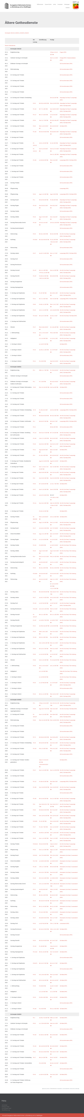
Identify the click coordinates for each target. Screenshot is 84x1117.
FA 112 (34, 781)
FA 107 (34, 276)
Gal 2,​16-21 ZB (53, 1074)
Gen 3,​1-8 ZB (53, 770)
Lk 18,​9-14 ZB (42, 1074)
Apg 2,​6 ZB (52, 194)
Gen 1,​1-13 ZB (42, 838)
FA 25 (34, 550)
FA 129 (34, 866)
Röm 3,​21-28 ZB (43, 387)
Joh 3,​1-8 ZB (53, 516)
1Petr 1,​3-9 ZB (53, 889)
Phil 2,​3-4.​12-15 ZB (43, 556)
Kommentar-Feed (6, 1108)
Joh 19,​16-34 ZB (43, 573)
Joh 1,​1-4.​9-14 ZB (43, 332)
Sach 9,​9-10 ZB (54, 361)
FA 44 (34, 631)
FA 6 (34, 478)
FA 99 (34, 844)
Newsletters (59, 1088)
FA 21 (34, 427)
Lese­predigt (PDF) (64, 160)
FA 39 (34, 239)
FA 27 (34, 466)
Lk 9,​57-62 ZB (42, 603)
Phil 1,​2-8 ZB (42, 748)
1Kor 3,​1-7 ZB (42, 120)
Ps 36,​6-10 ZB (42, 781)
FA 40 (34, 1074)
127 (36, 616)
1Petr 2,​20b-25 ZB (54, 883)
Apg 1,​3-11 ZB (42, 533)
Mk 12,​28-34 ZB (54, 126)
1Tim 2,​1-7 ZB (42, 866)
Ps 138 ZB (41, 946)
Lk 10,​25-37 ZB (42, 620)
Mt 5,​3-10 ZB (43, 278)
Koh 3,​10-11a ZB (54, 472)
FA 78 (34, 410)
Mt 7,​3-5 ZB (53, 432)
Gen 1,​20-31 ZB (43, 815)
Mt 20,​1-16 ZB (42, 951)
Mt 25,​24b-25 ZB (54, 131)
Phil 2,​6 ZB (52, 332)
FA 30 (34, 562)
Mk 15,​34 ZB (54, 242)
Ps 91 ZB (41, 1063)
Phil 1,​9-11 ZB (53, 748)
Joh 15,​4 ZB (53, 410)
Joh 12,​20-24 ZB (54, 597)
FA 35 (34, 682)
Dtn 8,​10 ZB (53, 97)
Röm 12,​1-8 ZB (53, 643)
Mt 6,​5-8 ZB (53, 866)
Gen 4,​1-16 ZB (42, 714)
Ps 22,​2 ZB (52, 239)
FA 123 (34, 603)
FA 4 (34, 455)
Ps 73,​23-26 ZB (54, 370)
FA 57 (34, 489)
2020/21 (17, 33)
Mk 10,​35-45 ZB (43, 591)
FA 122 (34, 545)
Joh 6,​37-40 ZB (42, 495)
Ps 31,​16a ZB (53, 660)
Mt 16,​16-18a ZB (54, 120)
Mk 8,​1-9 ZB (42, 1057)
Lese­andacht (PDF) (64, 923)
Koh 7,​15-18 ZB (54, 951)
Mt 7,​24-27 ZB (53, 940)
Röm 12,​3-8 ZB (53, 974)
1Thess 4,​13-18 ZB (43, 703)
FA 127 (34, 270)
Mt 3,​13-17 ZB (42, 315)
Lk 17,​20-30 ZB (42, 1023)
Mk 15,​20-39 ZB (43, 239)
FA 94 (34, 126)
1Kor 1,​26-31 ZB (43, 643)
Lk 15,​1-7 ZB (53, 483)
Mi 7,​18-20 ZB (42, 483)
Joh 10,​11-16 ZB (43, 222)
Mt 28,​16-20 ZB (42, 810)
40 (36, 239)
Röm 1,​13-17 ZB (54, 304)
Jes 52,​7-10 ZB (53, 986)
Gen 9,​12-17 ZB (43, 432)
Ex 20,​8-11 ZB (42, 1034)
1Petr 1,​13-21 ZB (54, 929)
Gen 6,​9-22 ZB (42, 478)
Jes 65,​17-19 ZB (43, 1017)
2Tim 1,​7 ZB (53, 923)
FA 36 (34, 665)
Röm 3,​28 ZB (53, 720)
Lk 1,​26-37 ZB (42, 344)
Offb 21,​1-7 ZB (42, 370)
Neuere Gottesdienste (10, 45)
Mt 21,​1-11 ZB (42, 694)
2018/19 (27, 33)
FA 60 (34, 304)
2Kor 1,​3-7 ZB (53, 253)
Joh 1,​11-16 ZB (42, 883)
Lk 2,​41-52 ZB (42, 654)
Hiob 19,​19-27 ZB (54, 591)
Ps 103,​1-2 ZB (54, 497)
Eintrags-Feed (5, 1106)
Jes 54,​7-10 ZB (42, 253)
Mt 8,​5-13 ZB (42, 637)
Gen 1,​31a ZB (53, 217)
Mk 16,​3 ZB (53, 234)
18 (36, 951)
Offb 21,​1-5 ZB (53, 1017)
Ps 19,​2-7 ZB (42, 827)
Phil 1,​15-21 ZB (54, 855)
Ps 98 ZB (41, 545)
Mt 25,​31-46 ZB (42, 103)
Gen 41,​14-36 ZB (43, 148)
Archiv (48, 1088)
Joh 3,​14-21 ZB (42, 608)
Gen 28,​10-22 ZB (43, 205)
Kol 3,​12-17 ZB (42, 872)
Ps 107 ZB (41, 293)
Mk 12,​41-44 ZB (54, 980)
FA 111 (34, 503)
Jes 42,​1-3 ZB (53, 315)
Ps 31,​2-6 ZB (42, 912)
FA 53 (34, 194)
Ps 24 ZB (41, 361)
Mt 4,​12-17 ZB (53, 963)
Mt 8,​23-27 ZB (42, 421)
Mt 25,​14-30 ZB (42, 131)
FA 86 (34, 708)
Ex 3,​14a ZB (53, 327)
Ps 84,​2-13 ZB (42, 511)
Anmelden (4, 1105)
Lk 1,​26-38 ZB (42, 677)
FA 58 (34, 472)
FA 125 (34, 222)
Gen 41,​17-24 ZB (54, 148)
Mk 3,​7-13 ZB (42, 114)
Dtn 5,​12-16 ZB (42, 878)
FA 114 (34, 432)
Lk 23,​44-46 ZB (53, 912)
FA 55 (34, 483)
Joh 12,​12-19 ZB (43, 579)
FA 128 (34, 131)
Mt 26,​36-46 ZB (42, 917)
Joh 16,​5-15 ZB (42, 528)
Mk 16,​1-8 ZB (42, 234)
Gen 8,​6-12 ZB (42, 444)
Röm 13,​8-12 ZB (54, 694)
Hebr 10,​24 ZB (53, 708)
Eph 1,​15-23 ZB (54, 533)
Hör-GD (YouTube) (64, 234)
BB (53, 54)
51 (36, 855)
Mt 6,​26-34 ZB (42, 742)
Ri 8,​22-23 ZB (42, 844)
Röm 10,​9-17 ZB (54, 1051)
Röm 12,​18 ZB (53, 160)
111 (36, 151)
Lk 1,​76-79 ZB (53, 349)
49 (36, 861)
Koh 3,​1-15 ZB (42, 660)
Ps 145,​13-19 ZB (43, 410)
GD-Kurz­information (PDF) (66, 63)
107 (36, 716)
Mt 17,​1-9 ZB (42, 298)
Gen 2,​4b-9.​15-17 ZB (44, 804)
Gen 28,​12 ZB (53, 205)
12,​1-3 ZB (53, 588)
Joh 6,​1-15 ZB (42, 143)
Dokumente (72, 1088)
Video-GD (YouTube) (65, 671)
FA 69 (34, 963)
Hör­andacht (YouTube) (65, 849)
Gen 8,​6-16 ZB (53, 872)
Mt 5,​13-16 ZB (42, 798)
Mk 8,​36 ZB (53, 276)
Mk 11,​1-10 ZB (42, 906)
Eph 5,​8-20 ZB (42, 472)
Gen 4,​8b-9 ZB (53, 714)
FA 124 (34, 205)
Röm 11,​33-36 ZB (43, 516)
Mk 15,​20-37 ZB (43, 900)
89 (35, 519)
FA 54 (34, 120)
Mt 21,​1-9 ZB (53, 1008)
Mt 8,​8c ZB (52, 427)
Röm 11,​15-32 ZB (43, 126)
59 (36, 821)
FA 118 (34, 748)
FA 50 (34, 654)
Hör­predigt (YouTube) (65, 97)
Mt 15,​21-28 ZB (42, 1051)
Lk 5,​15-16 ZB (53, 114)
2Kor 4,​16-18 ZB (54, 821)
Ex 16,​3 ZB (52, 143)
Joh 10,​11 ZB (53, 222)
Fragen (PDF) (63, 52)
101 (37, 844)
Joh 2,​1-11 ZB (42, 310)
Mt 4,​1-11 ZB (42, 270)
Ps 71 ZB (41, 381)
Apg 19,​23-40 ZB (43, 449)
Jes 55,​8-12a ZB (43, 626)
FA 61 (34, 608)
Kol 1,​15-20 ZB (42, 974)
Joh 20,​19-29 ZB (43, 562)
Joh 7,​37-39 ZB (53, 528)
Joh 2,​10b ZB (53, 310)
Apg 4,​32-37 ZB (43, 708)
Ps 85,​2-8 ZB (42, 997)
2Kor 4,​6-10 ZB (53, 631)
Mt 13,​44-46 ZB (54, 1046)
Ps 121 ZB (41, 821)
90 (36, 519)
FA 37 (34, 253)
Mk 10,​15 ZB (53, 415)
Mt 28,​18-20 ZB (42, 415)
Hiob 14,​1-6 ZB (53, 1023)
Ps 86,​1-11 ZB (42, 304)
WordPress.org (6, 1110)
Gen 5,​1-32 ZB (42, 489)
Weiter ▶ (77, 1088)
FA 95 (34, 810)
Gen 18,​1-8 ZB (42, 503)
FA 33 (34, 332)
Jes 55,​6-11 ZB (42, 832)
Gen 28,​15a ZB (53, 737)
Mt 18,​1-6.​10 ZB (54, 1063)
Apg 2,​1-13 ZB (42, 194)
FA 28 (34, 444)
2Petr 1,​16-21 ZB (43, 631)
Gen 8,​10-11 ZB (54, 444)
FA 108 (34, 787)
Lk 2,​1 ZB (52, 991)
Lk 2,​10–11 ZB (53, 338)
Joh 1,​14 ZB (53, 665)
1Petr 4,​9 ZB (54, 505)
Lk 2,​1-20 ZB (42, 338)
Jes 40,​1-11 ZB (42, 349)
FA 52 (34, 103)
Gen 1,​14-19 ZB (54, 827)
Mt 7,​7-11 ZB (42, 109)
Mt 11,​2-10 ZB (53, 997)
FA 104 (34, 438)
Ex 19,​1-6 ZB (42, 455)
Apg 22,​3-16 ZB (43, 461)
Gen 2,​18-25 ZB (43, 787)
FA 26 (34, 217)
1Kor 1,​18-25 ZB (54, 832)
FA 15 (34, 951)
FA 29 (34, 997)
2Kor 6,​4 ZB (53, 270)
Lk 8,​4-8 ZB (53, 626)
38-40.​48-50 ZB (43, 764)
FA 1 (34, 199)
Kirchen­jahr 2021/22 (9, 33)
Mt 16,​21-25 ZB (42, 929)
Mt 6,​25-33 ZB (42, 199)
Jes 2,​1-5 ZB (53, 798)
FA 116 (34, 109)
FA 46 (34, 533)
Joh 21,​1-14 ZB (53, 562)
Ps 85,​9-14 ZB (42, 276)
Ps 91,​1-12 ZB (43, 272)
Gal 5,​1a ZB (53, 387)
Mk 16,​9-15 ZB (53, 895)
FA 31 (34, 361)
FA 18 (34, 315)
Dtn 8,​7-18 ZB (53, 1057)
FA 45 (34, 234)
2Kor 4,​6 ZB (53, 298)
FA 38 (34, 591)
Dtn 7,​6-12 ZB (53, 810)
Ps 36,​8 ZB (52, 199)
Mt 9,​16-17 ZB (53, 421)
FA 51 (34, 298)
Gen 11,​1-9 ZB (53, 522)
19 (36, 315)
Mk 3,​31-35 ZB (53, 438)
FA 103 (34, 1034)
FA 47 (34, 327)
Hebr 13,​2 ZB (53, 503)
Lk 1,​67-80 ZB (42, 682)
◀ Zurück (44, 1088)
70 (36, 963)
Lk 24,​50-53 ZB (42, 861)
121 (36, 145)
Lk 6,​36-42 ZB (42, 160)
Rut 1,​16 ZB (53, 637)
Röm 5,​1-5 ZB (53, 608)
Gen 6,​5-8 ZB (53, 478)
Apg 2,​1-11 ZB (53, 849)
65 (36, 608)
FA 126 (34, 160)
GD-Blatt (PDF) (67, 105)
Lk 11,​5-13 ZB (42, 539)
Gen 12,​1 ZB (53, 154)
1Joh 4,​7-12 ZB (42, 438)
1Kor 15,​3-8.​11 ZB (54, 703)
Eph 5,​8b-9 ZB (53, 781)
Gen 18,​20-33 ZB (54, 109)
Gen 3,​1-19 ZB (42, 770)
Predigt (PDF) (63, 58)
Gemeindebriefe (66, 1088)
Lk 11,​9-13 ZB (53, 539)
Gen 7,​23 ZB (53, 466)
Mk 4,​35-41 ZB (53, 293)
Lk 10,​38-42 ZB (53, 878)
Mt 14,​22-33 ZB (54, 381)
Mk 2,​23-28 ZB (53, 1034)
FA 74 (34, 415)
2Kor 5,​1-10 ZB (53, 58)
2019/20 (22, 33)
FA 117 (34, 114)
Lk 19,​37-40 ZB (53, 545)
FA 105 (34, 798)
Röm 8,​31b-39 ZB (43, 327)
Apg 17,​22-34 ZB (43, 217)
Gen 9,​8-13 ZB (53, 742)
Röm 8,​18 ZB (53, 103)
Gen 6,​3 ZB (53, 489)
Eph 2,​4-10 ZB (53, 449)
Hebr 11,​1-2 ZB (53, 579)
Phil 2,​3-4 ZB (53, 556)
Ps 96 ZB (41, 986)
